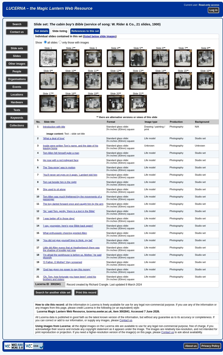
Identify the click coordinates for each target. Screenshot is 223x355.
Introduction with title (54, 126)
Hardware (17, 102)
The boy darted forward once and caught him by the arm (73, 204)
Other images (16, 63)
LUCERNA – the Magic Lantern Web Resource (49, 8)
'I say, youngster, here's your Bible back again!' (68, 225)
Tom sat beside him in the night (60, 182)
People (17, 71)
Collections (17, 125)
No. (38, 121)
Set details (41, 31)
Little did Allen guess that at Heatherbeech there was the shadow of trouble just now (71, 249)
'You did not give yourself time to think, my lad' (68, 240)
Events (17, 86)
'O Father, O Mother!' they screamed (62, 262)
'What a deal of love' (54, 138)
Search (16, 24)
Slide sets (17, 48)
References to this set (85, 31)
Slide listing (59, 31)
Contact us (17, 32)
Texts (16, 110)
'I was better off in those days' (59, 218)
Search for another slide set (53, 292)
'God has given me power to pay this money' (67, 269)
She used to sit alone (54, 189)
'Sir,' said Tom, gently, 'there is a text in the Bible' (69, 211)
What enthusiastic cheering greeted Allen (65, 233)
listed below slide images (100, 36)
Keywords (17, 117)
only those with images (75, 42)
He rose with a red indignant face (61, 160)
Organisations (17, 79)
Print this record (86, 292)
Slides (17, 56)
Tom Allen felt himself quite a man (61, 153)
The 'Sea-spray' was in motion (59, 167)
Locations (17, 94)
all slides (52, 42)
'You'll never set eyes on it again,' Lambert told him (70, 174)
